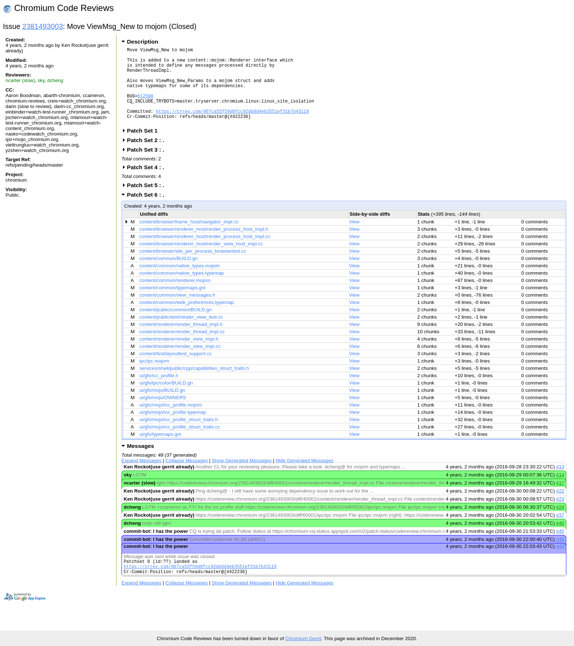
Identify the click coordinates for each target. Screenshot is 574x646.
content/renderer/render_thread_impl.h (181, 341)
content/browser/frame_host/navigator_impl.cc (189, 238)
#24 (560, 523)
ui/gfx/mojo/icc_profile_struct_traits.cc (179, 443)
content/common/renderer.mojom (175, 297)
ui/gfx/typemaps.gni (160, 450)
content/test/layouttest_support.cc (175, 370)
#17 (560, 499)
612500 (145, 107)
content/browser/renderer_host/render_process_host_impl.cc (205, 253)
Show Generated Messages (242, 477)
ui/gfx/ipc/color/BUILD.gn (166, 399)
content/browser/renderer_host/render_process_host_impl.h (203, 245)
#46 (560, 555)
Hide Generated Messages (304, 477)
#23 (560, 515)
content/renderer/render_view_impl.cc (180, 362)
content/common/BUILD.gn (168, 275)
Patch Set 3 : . (148, 166)
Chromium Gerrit (303, 638)
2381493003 (42, 26)
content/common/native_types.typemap (181, 289)
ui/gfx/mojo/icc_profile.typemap (172, 428)
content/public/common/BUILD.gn (175, 326)
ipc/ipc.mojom (154, 377)
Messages (140, 462)
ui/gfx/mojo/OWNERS (162, 414)
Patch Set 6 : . (148, 211)
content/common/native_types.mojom (179, 282)
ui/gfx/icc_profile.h (158, 392)
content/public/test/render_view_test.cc (181, 333)
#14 (560, 491)
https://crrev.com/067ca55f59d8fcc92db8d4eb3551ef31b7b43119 (232, 125)
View (354, 238)
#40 (560, 539)
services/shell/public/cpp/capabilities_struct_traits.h (194, 384)
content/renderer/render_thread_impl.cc (182, 348)
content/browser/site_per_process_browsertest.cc (192, 267)
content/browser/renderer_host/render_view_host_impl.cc (201, 260)
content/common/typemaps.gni (172, 304)
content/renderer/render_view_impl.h (179, 355)
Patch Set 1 (145, 147)
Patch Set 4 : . (148, 184)
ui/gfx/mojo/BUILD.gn (162, 406)
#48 (560, 562)
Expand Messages (141, 477)
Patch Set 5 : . (148, 201)
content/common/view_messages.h (177, 311)
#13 (560, 483)
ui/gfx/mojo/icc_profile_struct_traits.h (178, 436)
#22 (560, 507)
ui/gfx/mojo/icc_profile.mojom (170, 421)
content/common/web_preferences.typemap (186, 319)
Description (142, 41)
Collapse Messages (186, 477)
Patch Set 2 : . (148, 156)
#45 (560, 547)
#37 (560, 531)
